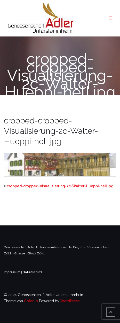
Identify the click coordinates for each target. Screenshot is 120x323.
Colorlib (31, 301)
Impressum (12, 272)
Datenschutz (33, 272)
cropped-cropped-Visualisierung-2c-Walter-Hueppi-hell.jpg (60, 186)
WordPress (69, 301)
